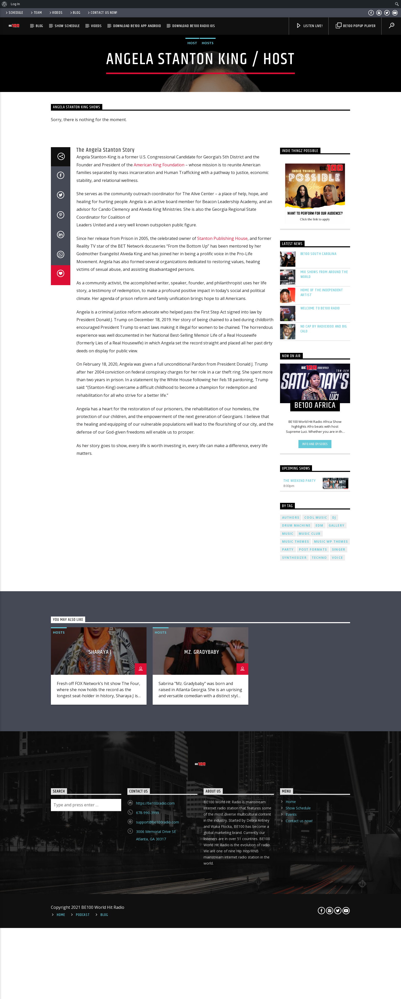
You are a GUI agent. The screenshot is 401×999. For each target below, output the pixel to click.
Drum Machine (296, 881)
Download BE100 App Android (137, 26)
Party (288, 906)
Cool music (315, 874)
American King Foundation (159, 521)
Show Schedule (67, 26)
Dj (334, 874)
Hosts (208, 206)
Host (192, 206)
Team (36, 13)
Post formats (313, 906)
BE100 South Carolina (318, 610)
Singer (338, 906)
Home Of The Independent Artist (321, 649)
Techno (319, 914)
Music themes (295, 898)
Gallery (336, 881)
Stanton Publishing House (222, 594)
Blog (75, 13)
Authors (290, 874)
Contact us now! (102, 13)
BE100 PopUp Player (356, 26)
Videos (56, 13)
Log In (15, 4)
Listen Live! (309, 26)
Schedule (14, 13)
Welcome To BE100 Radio (320, 664)
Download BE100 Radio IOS (193, 26)
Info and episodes (315, 800)
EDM (320, 881)
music (288, 890)
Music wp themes (331, 898)
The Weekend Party (299, 837)
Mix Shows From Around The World (324, 630)
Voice (337, 914)
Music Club (310, 890)
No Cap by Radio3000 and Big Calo (323, 685)
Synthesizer (294, 914)
